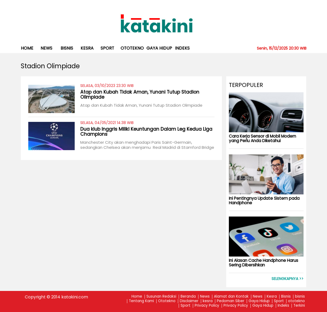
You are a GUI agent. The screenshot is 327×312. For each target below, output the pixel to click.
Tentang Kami (141, 301)
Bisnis (286, 297)
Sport (107, 48)
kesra (87, 48)
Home (27, 48)
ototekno (132, 48)
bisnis (67, 48)
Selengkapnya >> (288, 279)
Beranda (188, 297)
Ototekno (167, 301)
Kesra (272, 297)
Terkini (299, 306)
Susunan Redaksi (161, 297)
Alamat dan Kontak (231, 297)
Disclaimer (189, 301)
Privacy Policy (207, 306)
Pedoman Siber (230, 301)
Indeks (182, 48)
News (46, 48)
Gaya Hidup (159, 48)
